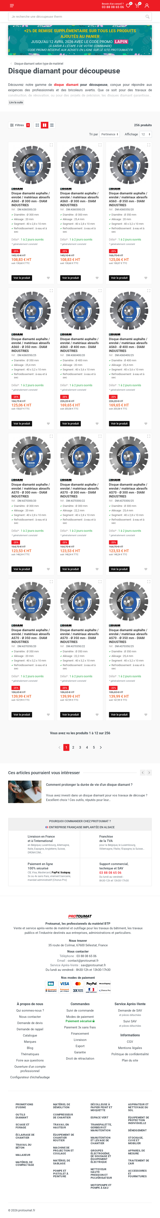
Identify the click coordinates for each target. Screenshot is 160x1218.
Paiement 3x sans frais (80, 1027)
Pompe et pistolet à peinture (58, 1173)
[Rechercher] (147, 16)
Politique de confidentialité (130, 1054)
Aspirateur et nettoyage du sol (135, 1107)
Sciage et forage (19, 1126)
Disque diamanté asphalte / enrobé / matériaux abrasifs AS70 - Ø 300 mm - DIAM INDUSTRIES (30, 490)
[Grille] (37, 125)
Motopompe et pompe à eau (97, 1186)
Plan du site (130, 1060)
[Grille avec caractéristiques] (44, 125)
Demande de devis (30, 1023)
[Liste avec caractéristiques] (52, 125)
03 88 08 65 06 (110, 873)
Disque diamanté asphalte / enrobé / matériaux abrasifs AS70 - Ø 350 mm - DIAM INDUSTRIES (30, 636)
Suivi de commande (80, 1010)
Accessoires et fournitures (134, 1173)
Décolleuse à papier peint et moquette (98, 1107)
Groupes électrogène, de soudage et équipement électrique (97, 1156)
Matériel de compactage (21, 1164)
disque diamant (66, 85)
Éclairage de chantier (21, 1136)
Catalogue (30, 1035)
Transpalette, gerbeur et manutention (98, 1127)
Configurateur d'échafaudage (30, 1077)
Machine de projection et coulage (60, 1150)
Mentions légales (130, 1048)
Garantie (80, 1052)
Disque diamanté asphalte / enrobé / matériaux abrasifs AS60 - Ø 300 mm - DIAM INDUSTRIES (30, 199)
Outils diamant (18, 1116)
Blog (30, 1048)
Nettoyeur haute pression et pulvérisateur (98, 1173)
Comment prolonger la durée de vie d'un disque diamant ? (89, 785)
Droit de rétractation (80, 1058)
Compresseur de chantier (60, 1116)
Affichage (131, 134)
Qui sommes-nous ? (30, 1010)
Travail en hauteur (58, 1126)
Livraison (80, 1040)
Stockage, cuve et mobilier (132, 1140)
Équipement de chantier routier (60, 1137)
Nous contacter (30, 1017)
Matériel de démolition (58, 1106)
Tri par (93, 134)
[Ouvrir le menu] (12, 5)
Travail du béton (20, 1146)
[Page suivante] (101, 747)
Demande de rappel (30, 1029)
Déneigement (134, 1130)
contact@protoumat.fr (83, 961)
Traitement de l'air (135, 1162)
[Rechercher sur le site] (75, 16)
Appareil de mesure (133, 1152)
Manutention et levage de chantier (97, 1140)
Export (80, 1046)
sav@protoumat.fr (93, 965)
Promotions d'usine (21, 1106)
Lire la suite (16, 102)
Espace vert (96, 1117)
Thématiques (30, 1054)
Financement (80, 1033)
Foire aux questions (30, 1060)
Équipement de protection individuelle (135, 1120)
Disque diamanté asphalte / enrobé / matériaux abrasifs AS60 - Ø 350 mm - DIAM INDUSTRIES (128, 199)
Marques (30, 1042)
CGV (130, 1042)
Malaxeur (19, 1155)
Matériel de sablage (58, 1162)
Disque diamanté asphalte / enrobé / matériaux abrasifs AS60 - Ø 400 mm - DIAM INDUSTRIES (79, 345)
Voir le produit (22, 277)
